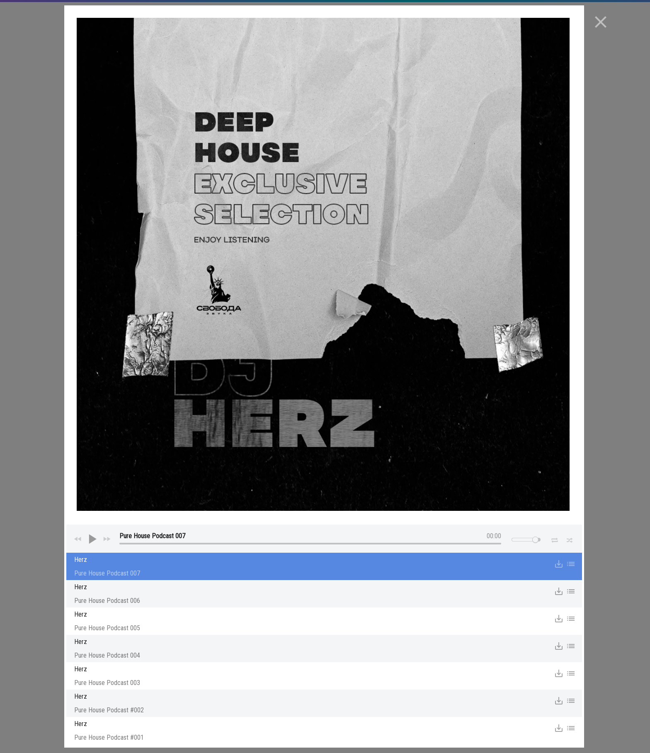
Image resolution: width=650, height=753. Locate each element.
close (601, 22)
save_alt (559, 564)
